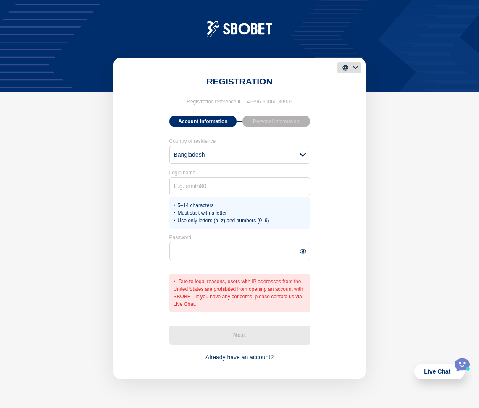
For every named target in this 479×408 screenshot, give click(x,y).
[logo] (240, 28)
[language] (349, 67)
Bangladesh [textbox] (189, 154)
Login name (182, 173)
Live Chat (437, 371)
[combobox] (239, 155)
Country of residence (192, 141)
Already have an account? (239, 357)
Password (180, 237)
